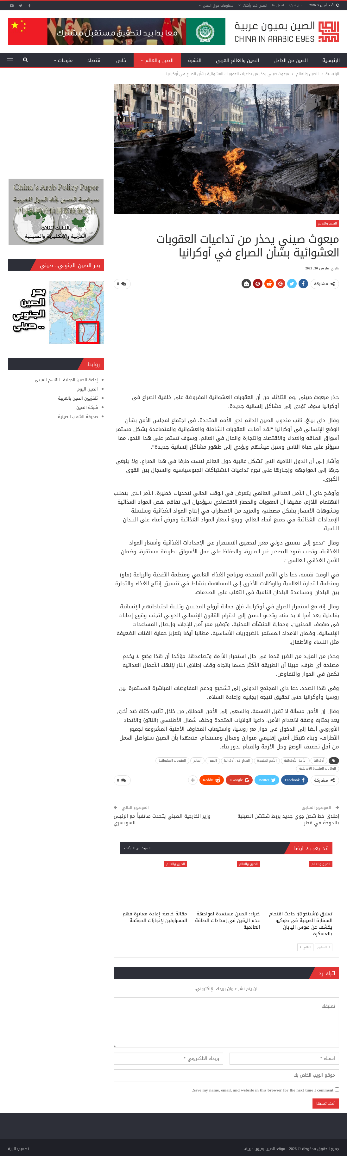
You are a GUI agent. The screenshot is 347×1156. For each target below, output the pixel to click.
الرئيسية (331, 60)
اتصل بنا (278, 5)
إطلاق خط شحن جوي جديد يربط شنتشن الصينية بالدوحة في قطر (288, 819)
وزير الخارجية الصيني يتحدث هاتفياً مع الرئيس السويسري (162, 819)
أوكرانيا (319, 760)
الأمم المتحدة (266, 760)
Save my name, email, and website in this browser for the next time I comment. (262, 1089)
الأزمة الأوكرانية (295, 760)
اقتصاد (94, 60)
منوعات (65, 60)
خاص (121, 60)
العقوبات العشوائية (172, 760)
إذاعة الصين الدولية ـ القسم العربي (66, 380)
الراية (12, 1148)
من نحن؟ (295, 5)
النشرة (194, 60)
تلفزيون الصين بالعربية (78, 398)
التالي (305, 946)
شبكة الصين (87, 407)
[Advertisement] (226, 338)
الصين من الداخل (291, 60)
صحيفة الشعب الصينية (78, 417)
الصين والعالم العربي (237, 60)
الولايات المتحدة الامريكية (317, 768)
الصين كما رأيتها (255, 5)
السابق (323, 946)
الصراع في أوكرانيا (237, 760)
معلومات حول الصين (218, 5)
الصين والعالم (159, 60)
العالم (197, 760)
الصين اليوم (87, 389)
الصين (213, 760)
